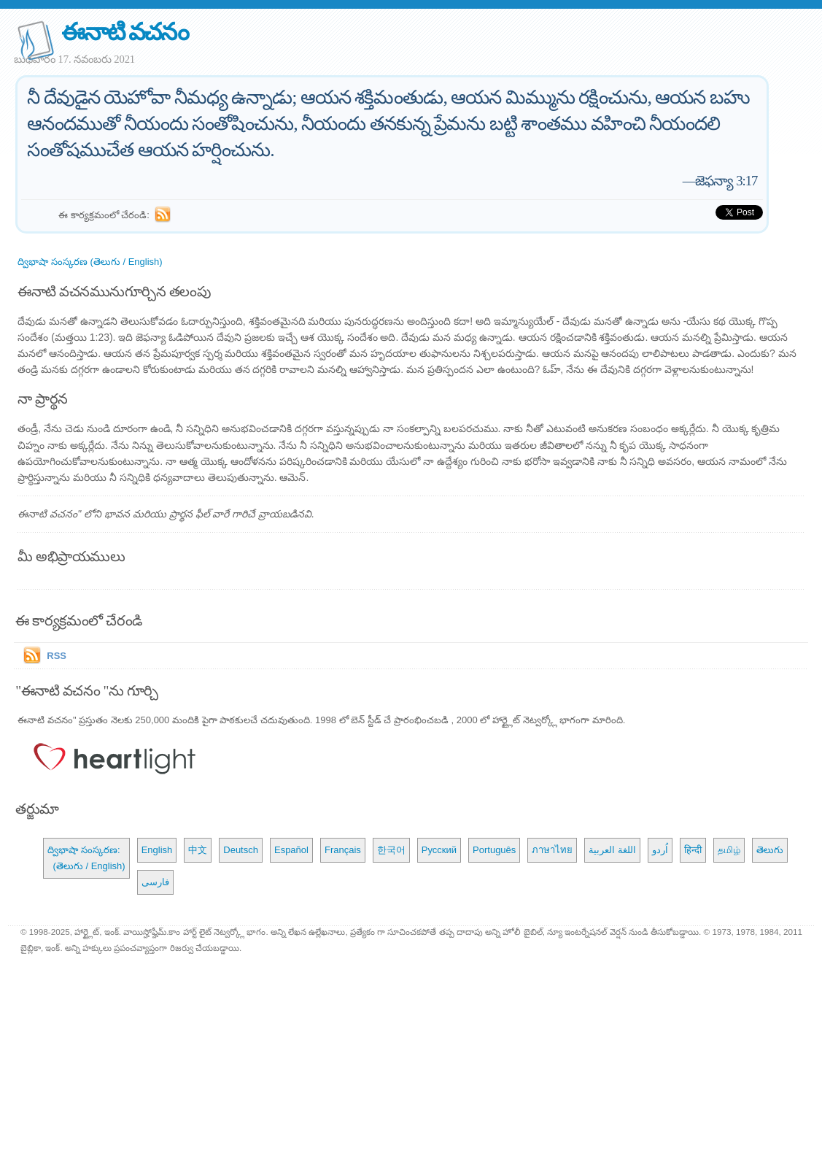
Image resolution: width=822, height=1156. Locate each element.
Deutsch (240, 849)
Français (343, 849)
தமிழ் (729, 849)
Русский (439, 849)
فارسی (155, 881)
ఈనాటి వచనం (124, 31)
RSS (56, 655)
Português (494, 849)
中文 (197, 849)
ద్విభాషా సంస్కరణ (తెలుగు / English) (90, 261)
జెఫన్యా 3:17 (726, 180)
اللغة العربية (612, 849)
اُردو (660, 849)
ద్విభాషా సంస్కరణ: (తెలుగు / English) (86, 857)
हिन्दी (693, 849)
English (157, 849)
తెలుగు (769, 849)
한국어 (391, 849)
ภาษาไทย (552, 849)
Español (291, 849)
